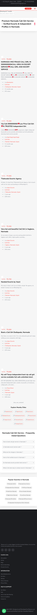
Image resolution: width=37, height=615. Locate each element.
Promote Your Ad (5, 567)
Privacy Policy (4, 583)
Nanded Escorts (30, 419)
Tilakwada (8, 192)
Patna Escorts (29, 411)
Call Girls (3, 59)
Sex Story (3, 576)
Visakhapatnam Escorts (19, 415)
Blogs (2, 562)
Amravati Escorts (18, 419)
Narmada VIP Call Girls (10, 498)
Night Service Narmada (12, 495)
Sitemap (3, 578)
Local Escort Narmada (25, 495)
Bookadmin (10, 82)
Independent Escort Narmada (12, 487)
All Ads (2, 560)
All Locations (4, 558)
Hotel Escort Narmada (11, 491)
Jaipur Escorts (10, 187)
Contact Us (3, 599)
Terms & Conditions (5, 596)
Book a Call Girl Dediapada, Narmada (15, 332)
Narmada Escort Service (24, 483)
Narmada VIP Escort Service (25, 498)
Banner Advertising (5, 564)
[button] (4, 611)
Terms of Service (4, 580)
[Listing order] (7, 13)
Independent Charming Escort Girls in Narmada (18, 502)
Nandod (7, 141)
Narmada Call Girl (11, 483)
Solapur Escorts (7, 419)
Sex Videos (3, 590)
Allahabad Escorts (5, 415)
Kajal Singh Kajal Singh (13, 137)
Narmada (14, 87)
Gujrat (19, 87)
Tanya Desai (10, 388)
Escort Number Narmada (25, 491)
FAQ (2, 592)
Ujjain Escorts (18, 411)
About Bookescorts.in (6, 574)
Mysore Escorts (32, 415)
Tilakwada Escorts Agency (11, 179)
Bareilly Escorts (8, 411)
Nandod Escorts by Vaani (10, 282)
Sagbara (7, 245)
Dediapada (8, 87)
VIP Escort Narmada (26, 487)
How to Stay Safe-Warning (7, 594)
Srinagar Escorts (18, 423)
